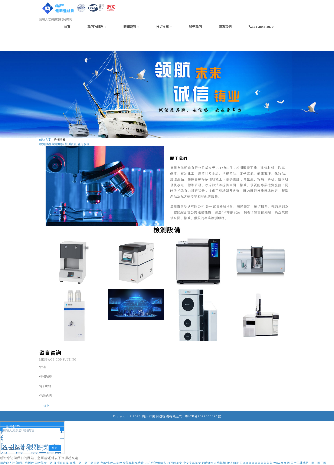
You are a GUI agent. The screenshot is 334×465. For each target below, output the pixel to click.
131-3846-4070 (261, 27)
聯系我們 (225, 27)
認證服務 (58, 144)
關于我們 (195, 27)
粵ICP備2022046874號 (203, 416)
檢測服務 (45, 144)
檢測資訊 (71, 144)
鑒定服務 (83, 144)
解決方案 (45, 139)
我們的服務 (96, 27)
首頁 (67, 27)
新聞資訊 (131, 27)
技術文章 (164, 27)
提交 (44, 406)
